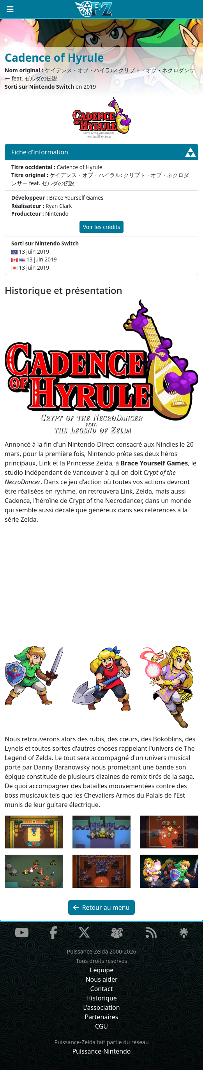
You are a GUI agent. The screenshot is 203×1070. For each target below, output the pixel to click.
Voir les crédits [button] (101, 227)
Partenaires (101, 1017)
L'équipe (102, 970)
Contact (101, 988)
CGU (101, 1026)
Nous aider (101, 979)
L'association (101, 1007)
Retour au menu (101, 907)
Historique (101, 998)
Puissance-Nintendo (101, 1051)
